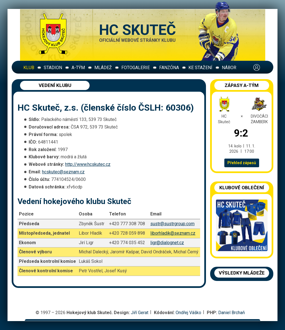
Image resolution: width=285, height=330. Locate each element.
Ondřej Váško (188, 312)
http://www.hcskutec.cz (87, 164)
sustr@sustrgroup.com (172, 223)
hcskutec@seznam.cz (63, 171)
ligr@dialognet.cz (167, 242)
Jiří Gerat (139, 312)
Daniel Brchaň (231, 312)
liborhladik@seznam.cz (172, 233)
